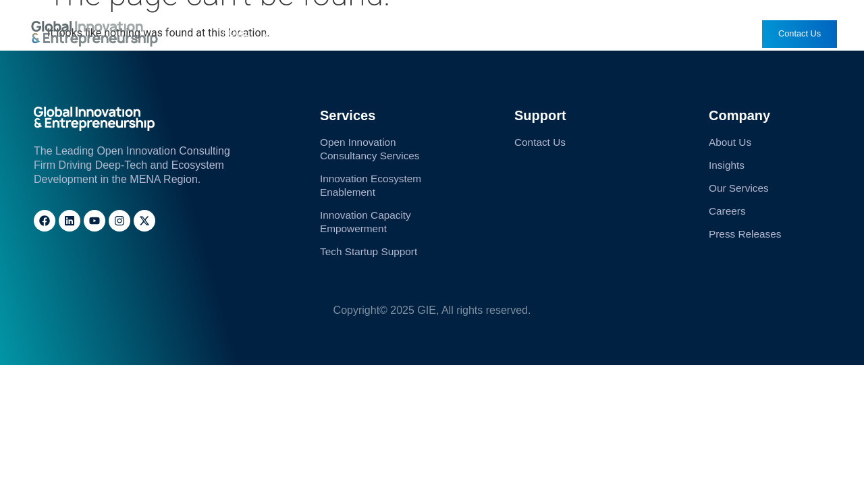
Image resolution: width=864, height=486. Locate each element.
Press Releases (638, 33)
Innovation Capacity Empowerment (367, 224)
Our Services (357, 33)
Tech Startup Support (370, 255)
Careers (562, 33)
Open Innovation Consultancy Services (372, 149)
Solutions (491, 33)
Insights (425, 33)
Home (237, 33)
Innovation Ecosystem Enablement (373, 187)
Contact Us (541, 142)
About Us (286, 33)
